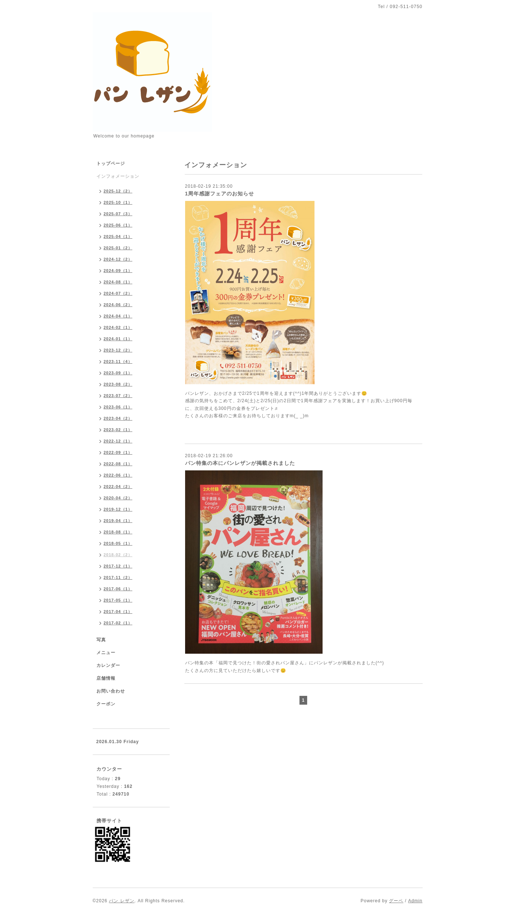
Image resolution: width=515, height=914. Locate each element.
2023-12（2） (118, 350)
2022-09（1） (118, 452)
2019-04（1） (118, 520)
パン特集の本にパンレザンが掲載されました (240, 463)
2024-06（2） (118, 304)
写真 (101, 639)
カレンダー (108, 665)
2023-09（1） (118, 373)
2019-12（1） (118, 509)
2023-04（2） (118, 418)
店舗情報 (105, 678)
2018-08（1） (118, 532)
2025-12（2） (118, 191)
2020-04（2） (118, 498)
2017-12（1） (118, 566)
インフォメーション (117, 176)
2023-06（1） (118, 407)
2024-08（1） (118, 282)
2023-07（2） (118, 395)
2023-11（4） (118, 361)
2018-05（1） (118, 543)
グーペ (396, 900)
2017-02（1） (118, 623)
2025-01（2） (118, 248)
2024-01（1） (118, 339)
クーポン (105, 703)
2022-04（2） (118, 486)
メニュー (105, 652)
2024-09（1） (118, 270)
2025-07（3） (118, 214)
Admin (415, 900)
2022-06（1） (118, 475)
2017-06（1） (118, 589)
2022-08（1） (118, 464)
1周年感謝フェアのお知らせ (219, 194)
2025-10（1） (118, 202)
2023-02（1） (118, 429)
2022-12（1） (118, 441)
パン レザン (121, 900)
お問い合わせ (110, 691)
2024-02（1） (118, 327)
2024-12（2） (118, 259)
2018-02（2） (118, 555)
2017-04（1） (118, 611)
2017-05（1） (118, 600)
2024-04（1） (118, 316)
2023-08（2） (118, 384)
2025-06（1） (118, 225)
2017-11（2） (118, 577)
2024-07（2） (118, 293)
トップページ (110, 163)
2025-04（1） (118, 236)
